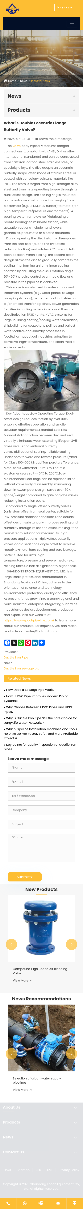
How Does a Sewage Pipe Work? (30, 690)
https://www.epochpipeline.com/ (29, 620)
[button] (11, 944)
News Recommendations (41, 999)
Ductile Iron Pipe (16, 657)
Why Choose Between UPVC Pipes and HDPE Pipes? (38, 709)
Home (12, 81)
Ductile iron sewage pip (21, 668)
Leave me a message (55, 139)
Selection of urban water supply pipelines (37, 1080)
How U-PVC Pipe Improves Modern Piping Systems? (36, 698)
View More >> (23, 980)
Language (64, 7)
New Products (41, 889)
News (23, 81)
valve (17, 146)
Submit (24, 876)
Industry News (40, 81)
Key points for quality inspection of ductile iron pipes (40, 746)
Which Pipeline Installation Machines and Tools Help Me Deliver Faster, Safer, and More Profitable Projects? (41, 733)
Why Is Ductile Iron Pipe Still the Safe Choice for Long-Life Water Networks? (40, 720)
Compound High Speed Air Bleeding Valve (40, 971)
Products (19, 110)
